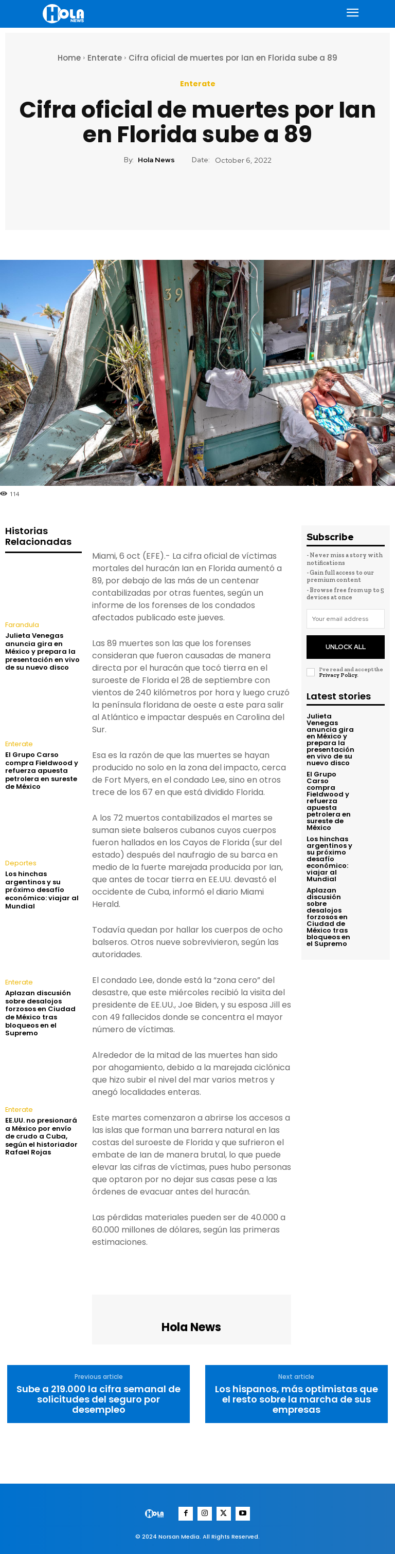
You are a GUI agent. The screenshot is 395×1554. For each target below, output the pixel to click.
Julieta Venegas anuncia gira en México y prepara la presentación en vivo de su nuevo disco (42, 651)
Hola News (156, 160)
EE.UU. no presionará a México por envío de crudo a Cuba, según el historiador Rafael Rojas (41, 1134)
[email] (346, 619)
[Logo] (65, 13)
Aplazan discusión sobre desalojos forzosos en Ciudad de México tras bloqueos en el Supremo (40, 1011)
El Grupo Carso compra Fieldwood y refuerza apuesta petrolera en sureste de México (41, 769)
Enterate (104, 57)
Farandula (22, 625)
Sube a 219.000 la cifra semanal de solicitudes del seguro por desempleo (98, 1399)
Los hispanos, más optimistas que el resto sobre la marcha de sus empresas (296, 1399)
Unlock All (345, 643)
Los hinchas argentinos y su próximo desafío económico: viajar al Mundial (42, 888)
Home (69, 57)
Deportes (18, 863)
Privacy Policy (338, 670)
